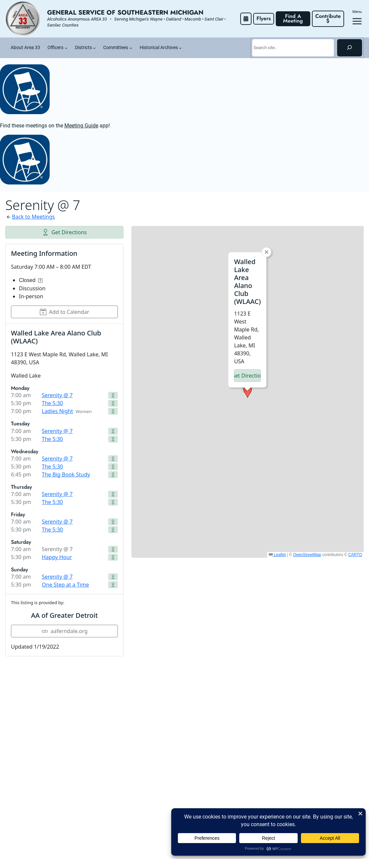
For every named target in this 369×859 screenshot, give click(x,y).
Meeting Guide (81, 125)
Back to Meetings (33, 216)
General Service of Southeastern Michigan (125, 12)
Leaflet (277, 554)
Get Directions (64, 232)
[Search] (349, 47)
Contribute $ (328, 18)
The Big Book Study (66, 474)
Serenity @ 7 (57, 395)
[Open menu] (357, 21)
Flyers (264, 18)
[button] (247, 392)
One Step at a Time (65, 584)
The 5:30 (52, 403)
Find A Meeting (293, 18)
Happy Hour (57, 557)
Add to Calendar (64, 312)
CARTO (355, 554)
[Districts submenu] (94, 47)
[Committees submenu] (130, 47)
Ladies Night (57, 411)
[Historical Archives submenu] (180, 47)
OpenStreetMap (307, 554)
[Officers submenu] (66, 47)
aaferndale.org (64, 631)
